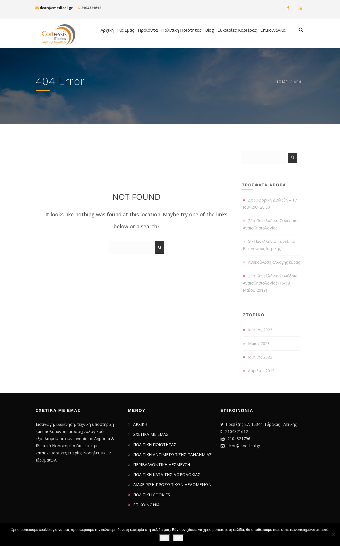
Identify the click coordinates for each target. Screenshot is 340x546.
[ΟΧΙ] (333, 534)
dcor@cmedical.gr (54, 7)
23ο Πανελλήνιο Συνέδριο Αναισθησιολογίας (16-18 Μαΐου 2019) (270, 283)
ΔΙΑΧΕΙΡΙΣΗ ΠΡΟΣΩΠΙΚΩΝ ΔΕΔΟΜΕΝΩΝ (172, 484)
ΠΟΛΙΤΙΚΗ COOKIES (151, 494)
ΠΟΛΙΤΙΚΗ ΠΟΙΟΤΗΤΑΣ (154, 444)
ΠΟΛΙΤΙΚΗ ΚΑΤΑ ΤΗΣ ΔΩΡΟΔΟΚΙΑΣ (166, 474)
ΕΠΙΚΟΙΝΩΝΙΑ (146, 504)
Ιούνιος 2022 (260, 357)
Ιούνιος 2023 (260, 330)
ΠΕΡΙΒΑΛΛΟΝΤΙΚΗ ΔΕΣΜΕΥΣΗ (161, 464)
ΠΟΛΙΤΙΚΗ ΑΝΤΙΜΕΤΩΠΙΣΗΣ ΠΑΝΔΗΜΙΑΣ (172, 454)
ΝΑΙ (164, 538)
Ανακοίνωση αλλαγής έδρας (274, 262)
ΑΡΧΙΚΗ (140, 424)
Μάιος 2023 (259, 343)
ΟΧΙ (178, 538)
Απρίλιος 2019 (261, 370)
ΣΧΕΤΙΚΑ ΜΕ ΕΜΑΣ (151, 434)
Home (281, 81)
